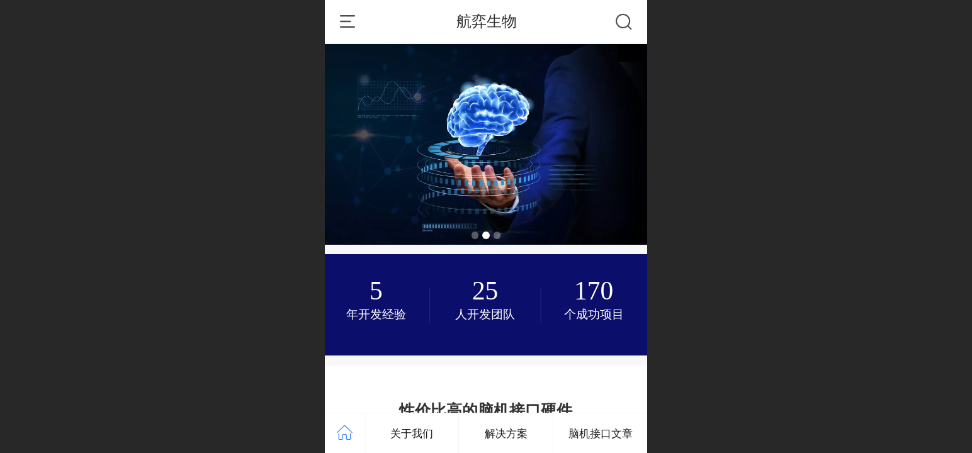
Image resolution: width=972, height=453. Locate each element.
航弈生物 (486, 21)
